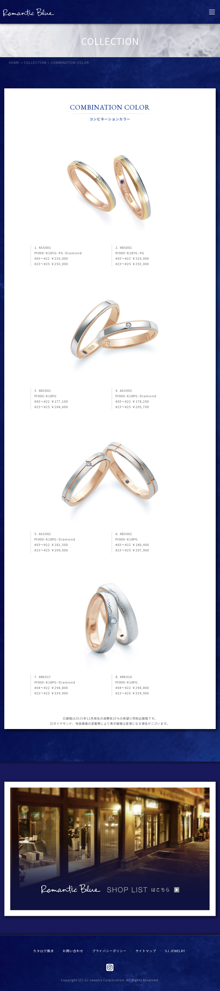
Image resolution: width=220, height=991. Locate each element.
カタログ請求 (43, 950)
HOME (14, 63)
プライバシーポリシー (109, 950)
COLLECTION (35, 63)
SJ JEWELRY (175, 950)
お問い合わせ (73, 950)
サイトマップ (145, 950)
